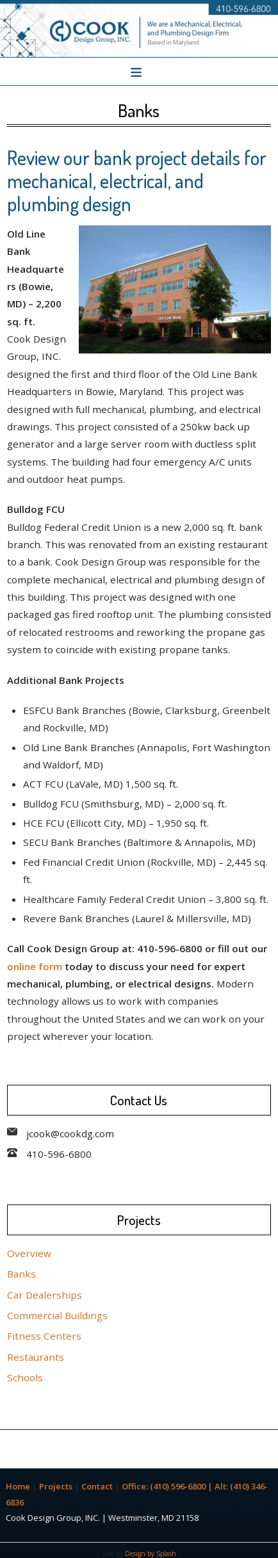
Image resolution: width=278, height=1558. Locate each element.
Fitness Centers (44, 1335)
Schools (25, 1377)
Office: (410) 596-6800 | (168, 1486)
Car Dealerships (44, 1294)
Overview (29, 1253)
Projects (55, 1486)
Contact (97, 1486)
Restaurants (35, 1357)
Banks (21, 1273)
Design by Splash (150, 1553)
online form (34, 966)
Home (18, 1486)
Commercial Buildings (57, 1315)
